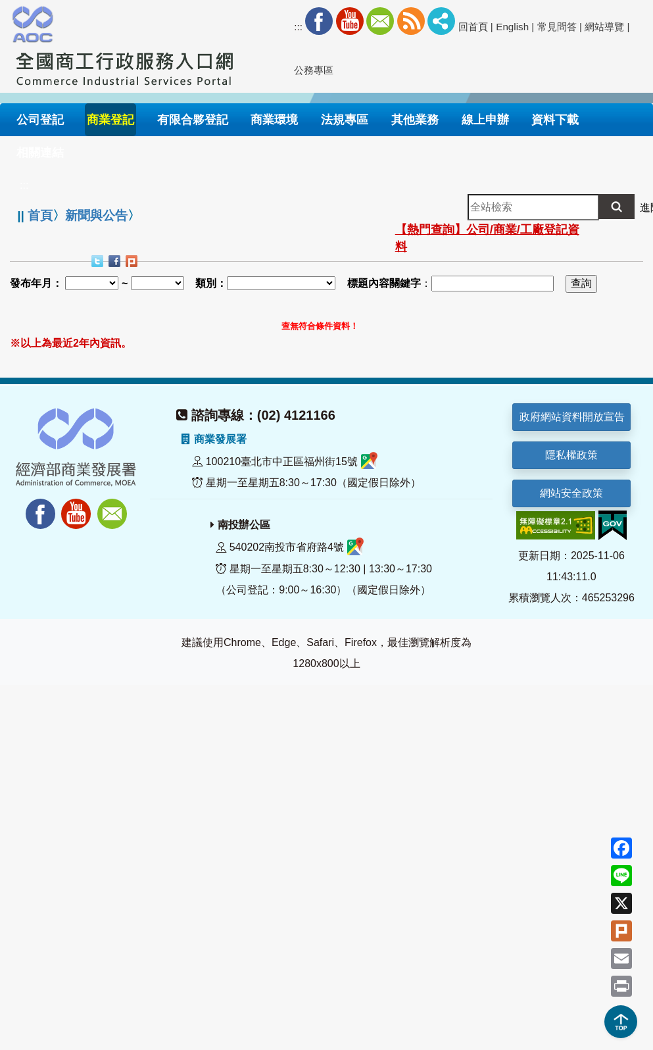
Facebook (319, 21)
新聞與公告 (96, 215)
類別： (211, 283)
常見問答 (557, 26)
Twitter (98, 262)
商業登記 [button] (110, 119)
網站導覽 (604, 26)
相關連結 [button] (40, 152)
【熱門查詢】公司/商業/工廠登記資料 (487, 238)
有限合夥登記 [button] (192, 119)
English (512, 26)
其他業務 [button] (415, 119)
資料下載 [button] (555, 119)
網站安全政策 (571, 493)
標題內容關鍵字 (384, 283)
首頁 (40, 215)
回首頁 (473, 26)
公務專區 (313, 70)
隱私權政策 (571, 455)
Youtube (350, 21)
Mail (380, 21)
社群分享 (441, 21)
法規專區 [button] (344, 119)
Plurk (133, 262)
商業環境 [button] (274, 119)
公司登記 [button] (40, 119)
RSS (411, 21)
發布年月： (36, 283)
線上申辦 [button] (485, 119)
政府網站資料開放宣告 (572, 416)
